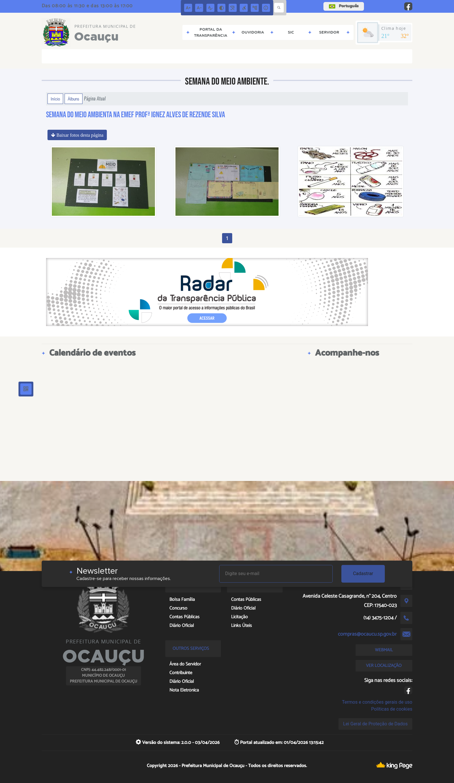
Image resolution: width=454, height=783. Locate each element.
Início (55, 99)
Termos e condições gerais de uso (377, 702)
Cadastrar (363, 573)
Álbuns (73, 99)
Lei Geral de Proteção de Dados (375, 724)
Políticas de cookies (391, 709)
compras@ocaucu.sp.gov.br (367, 634)
